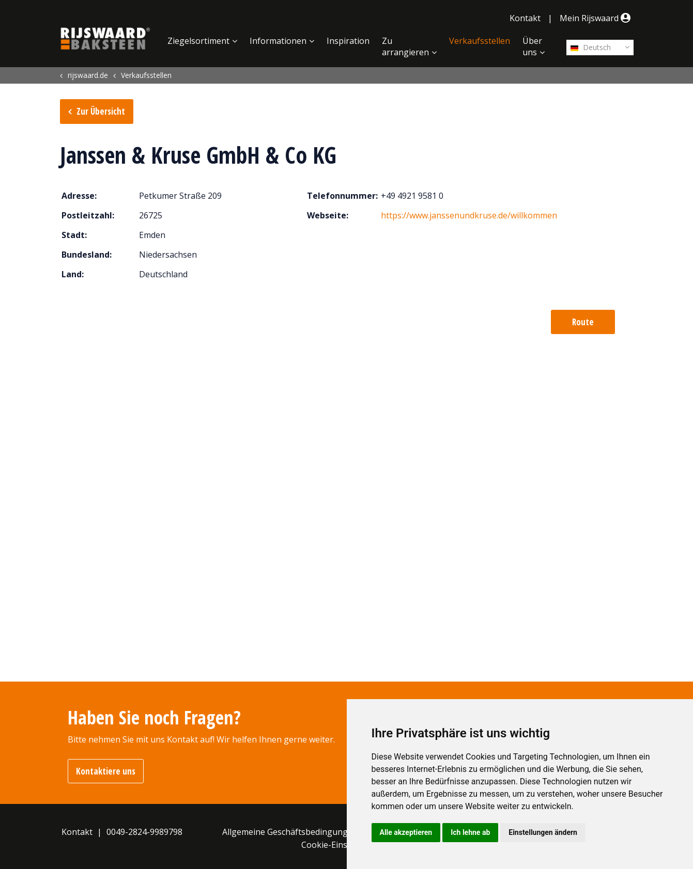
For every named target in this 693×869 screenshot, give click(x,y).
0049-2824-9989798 (144, 832)
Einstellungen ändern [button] (543, 832)
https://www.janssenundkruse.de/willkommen (469, 215)
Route (583, 322)
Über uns (532, 46)
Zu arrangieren (405, 46)
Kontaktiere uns (105, 771)
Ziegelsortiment (198, 40)
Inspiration (348, 40)
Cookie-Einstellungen (342, 844)
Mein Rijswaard (597, 18)
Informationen (278, 40)
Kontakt (525, 18)
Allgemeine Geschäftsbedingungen (290, 832)
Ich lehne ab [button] (470, 832)
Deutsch (591, 47)
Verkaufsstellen (479, 40)
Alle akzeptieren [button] (406, 832)
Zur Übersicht (100, 111)
